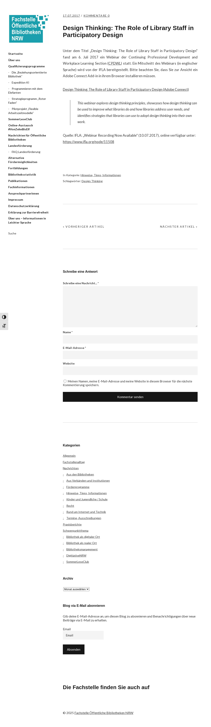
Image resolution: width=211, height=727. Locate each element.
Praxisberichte (72, 524)
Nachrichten (71, 468)
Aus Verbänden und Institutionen (88, 480)
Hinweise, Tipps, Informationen (101, 175)
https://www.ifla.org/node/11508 (89, 142)
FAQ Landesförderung (26, 152)
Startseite (15, 53)
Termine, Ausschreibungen (83, 518)
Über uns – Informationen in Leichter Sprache (27, 220)
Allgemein (69, 455)
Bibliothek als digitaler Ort (83, 536)
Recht (70, 505)
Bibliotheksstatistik (22, 174)
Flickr (79, 704)
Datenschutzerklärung (23, 206)
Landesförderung (20, 145)
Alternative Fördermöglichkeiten (22, 160)
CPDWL (114, 63)
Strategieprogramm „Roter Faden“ (27, 101)
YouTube (101, 704)
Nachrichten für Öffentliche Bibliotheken (27, 137)
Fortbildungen (18, 168)
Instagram (90, 704)
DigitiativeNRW (76, 555)
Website (69, 363)
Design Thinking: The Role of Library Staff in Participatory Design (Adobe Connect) (126, 89)
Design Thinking (92, 181)
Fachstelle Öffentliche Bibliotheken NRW (28, 28)
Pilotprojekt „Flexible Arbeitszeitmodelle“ (23, 111)
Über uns (14, 60)
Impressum (15, 199)
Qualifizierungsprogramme (26, 66)
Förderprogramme (77, 487)
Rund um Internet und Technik (86, 512)
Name (68, 332)
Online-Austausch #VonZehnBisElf (20, 127)
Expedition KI (20, 82)
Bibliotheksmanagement (82, 549)
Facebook (68, 704)
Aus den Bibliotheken (80, 474)
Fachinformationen (21, 187)
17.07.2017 (72, 15)
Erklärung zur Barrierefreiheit (28, 212)
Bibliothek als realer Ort (81, 543)
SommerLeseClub (20, 119)
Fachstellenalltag (74, 462)
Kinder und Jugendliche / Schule (87, 499)
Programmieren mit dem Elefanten (25, 90)
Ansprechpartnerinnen (23, 193)
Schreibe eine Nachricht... (81, 283)
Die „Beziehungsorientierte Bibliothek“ (27, 74)
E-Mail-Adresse (74, 348)
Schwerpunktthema (75, 530)
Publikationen (17, 181)
